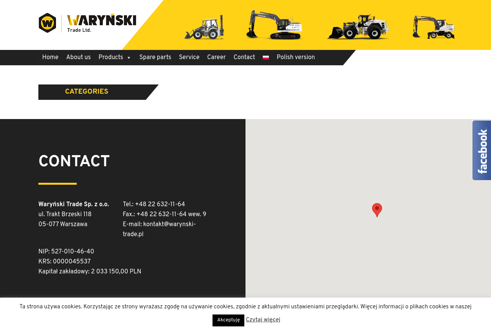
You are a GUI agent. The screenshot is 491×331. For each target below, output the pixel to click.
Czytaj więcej (263, 320)
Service (189, 57)
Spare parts (155, 57)
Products (115, 57)
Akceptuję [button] (228, 320)
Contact (244, 57)
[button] (377, 210)
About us (78, 57)
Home (50, 57)
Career (216, 57)
